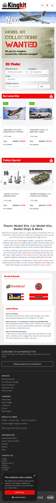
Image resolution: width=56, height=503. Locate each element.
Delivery (5, 444)
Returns (5, 447)
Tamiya (46, 260)
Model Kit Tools (8, 388)
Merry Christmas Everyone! (16, 331)
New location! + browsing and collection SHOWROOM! (27, 322)
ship (14, 235)
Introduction (6, 399)
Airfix (51, 260)
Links (4, 450)
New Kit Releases (8, 385)
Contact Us (6, 405)
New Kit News (7, 391)
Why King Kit (6, 411)
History (4, 408)
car (53, 233)
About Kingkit (7, 402)
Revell (35, 260)
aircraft (22, 235)
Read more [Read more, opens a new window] (21, 488)
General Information (9, 438)
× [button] (34, 475)
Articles (4, 420)
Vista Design (22, 428)
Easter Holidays (12, 314)
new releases (28, 255)
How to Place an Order (10, 441)
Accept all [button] (19, 492)
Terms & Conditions (28, 420)
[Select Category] (38, 72)
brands (17, 243)
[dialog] (19, 487)
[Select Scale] (27, 79)
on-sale (39, 255)
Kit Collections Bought (10, 382)
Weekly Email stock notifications (27, 364)
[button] (3, 19)
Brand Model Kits (8, 379)
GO (41, 86)
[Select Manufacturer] (16, 72)
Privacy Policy (14, 420)
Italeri (40, 260)
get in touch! (46, 265)
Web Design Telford (9, 428)
